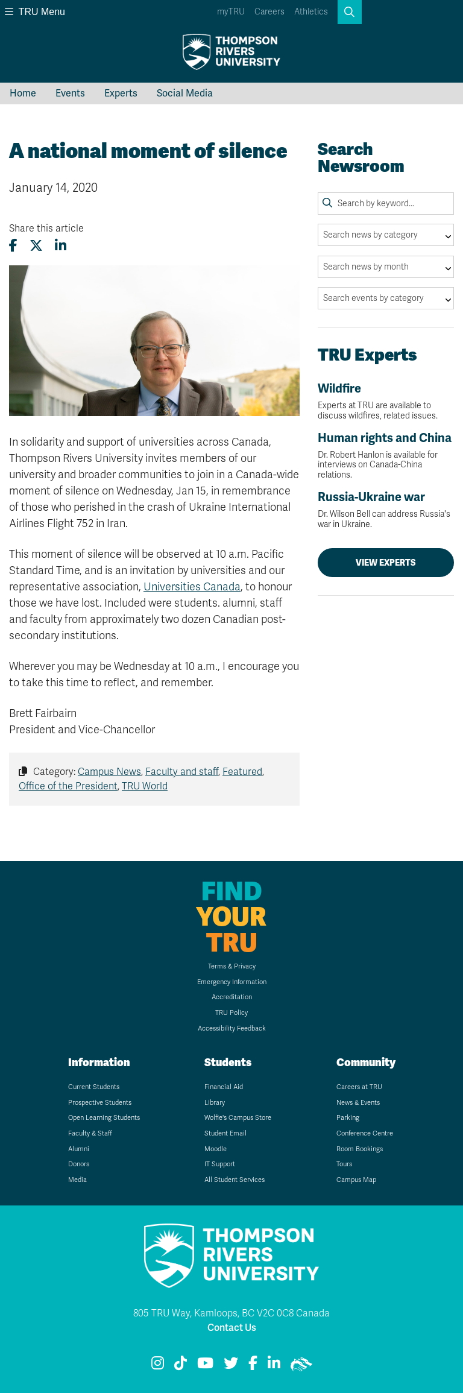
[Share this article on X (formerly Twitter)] (36, 246)
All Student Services (234, 1180)
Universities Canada (192, 586)
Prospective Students (99, 1103)
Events (70, 93)
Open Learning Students (104, 1118)
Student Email (225, 1133)
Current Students (93, 1087)
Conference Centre (364, 1133)
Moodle (215, 1149)
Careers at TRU (359, 1087)
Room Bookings (359, 1149)
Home (23, 93)
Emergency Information (231, 982)
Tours (344, 1164)
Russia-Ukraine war (386, 510)
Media (77, 1180)
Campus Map (356, 1180)
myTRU (231, 12)
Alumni (78, 1149)
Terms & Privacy (232, 966)
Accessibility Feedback (232, 1028)
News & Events (358, 1103)
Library (214, 1103)
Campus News (109, 772)
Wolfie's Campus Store (237, 1118)
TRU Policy (231, 1013)
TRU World (145, 786)
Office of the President (68, 786)
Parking (347, 1118)
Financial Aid (223, 1087)
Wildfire (386, 401)
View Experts (386, 562)
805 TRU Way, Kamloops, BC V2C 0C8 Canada (231, 1313)
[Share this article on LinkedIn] (60, 246)
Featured (242, 772)
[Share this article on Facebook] (13, 246)
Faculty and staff (181, 772)
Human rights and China (386, 456)
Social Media (185, 93)
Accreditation (232, 997)
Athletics (311, 12)
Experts (120, 93)
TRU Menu (35, 12)
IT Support (219, 1164)
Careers (269, 12)
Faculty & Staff (90, 1133)
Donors (78, 1164)
